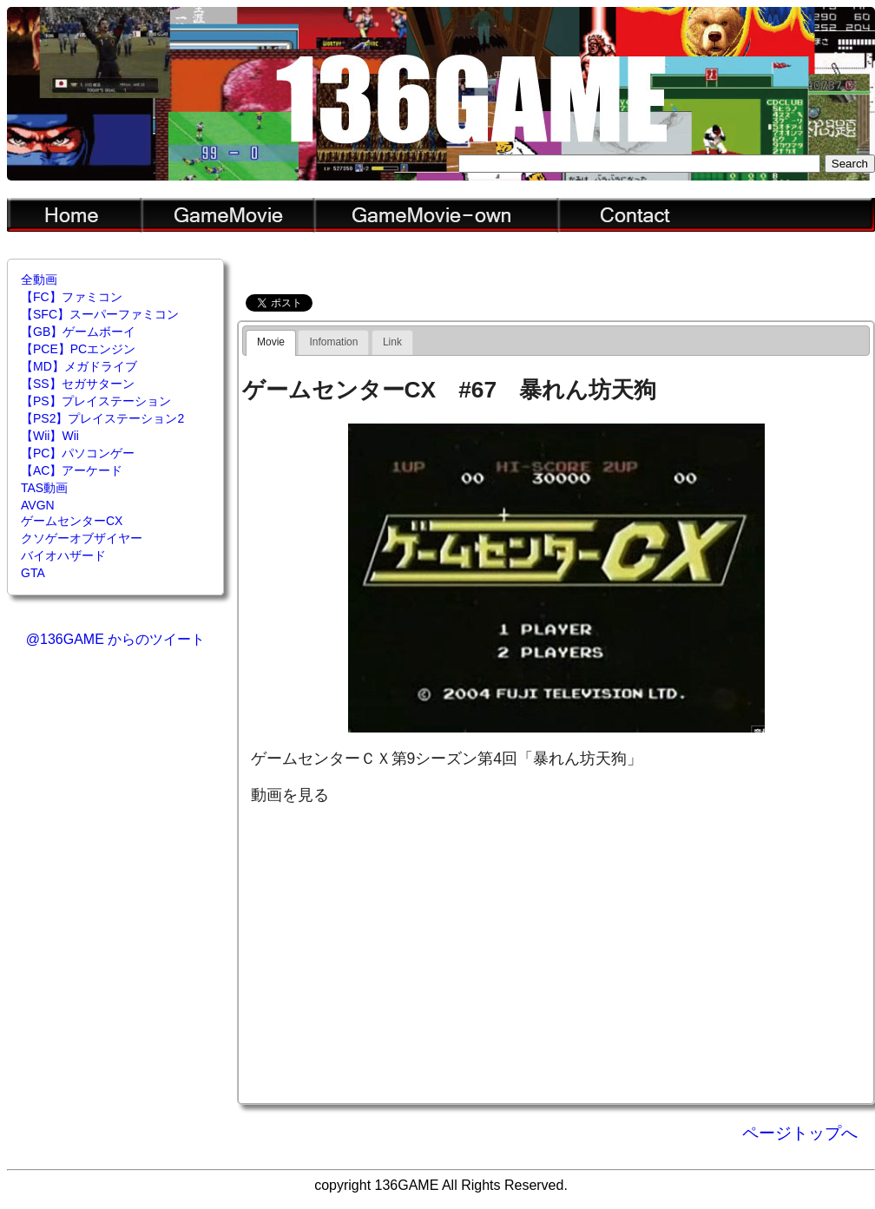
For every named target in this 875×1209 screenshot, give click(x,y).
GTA (33, 573)
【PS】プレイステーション (96, 401)
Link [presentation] (392, 342)
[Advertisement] (556, 952)
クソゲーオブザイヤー (81, 538)
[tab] (271, 343)
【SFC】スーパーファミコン (100, 314)
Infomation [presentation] (333, 342)
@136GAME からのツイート (116, 639)
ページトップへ (800, 1133)
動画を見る (290, 795)
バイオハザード (63, 555)
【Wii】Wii (50, 436)
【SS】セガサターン (78, 384)
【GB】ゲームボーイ (78, 331)
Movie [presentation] (271, 342)
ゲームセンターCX (71, 521)
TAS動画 (44, 488)
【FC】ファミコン (71, 297)
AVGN (38, 505)
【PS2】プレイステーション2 (102, 418)
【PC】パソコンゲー (78, 453)
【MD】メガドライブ (79, 366)
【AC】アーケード (71, 470)
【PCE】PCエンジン (78, 349)
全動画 (39, 279)
